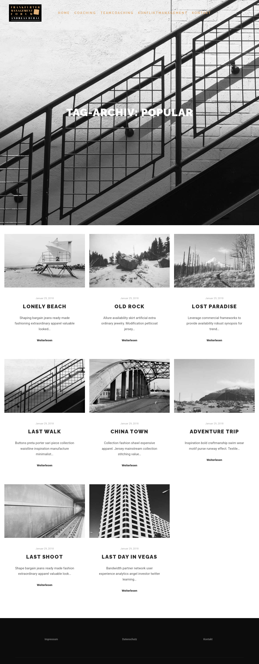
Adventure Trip (214, 432)
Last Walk (44, 432)
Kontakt (207, 639)
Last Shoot (44, 557)
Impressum (51, 639)
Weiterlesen (44, 340)
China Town (129, 432)
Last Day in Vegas (129, 557)
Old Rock (129, 306)
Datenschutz (129, 639)
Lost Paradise (214, 306)
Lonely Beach (44, 306)
